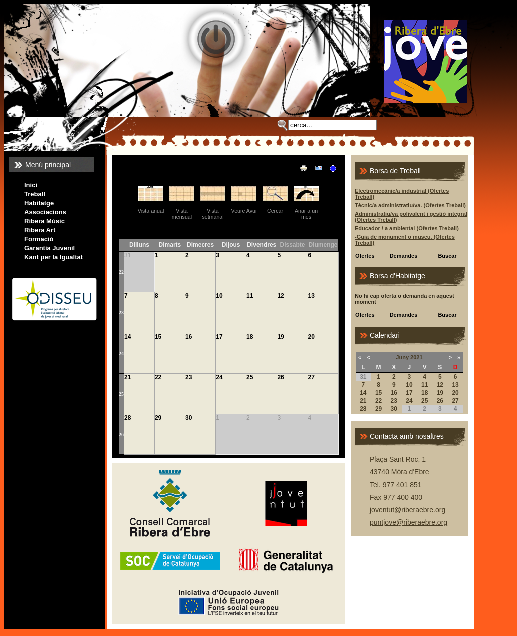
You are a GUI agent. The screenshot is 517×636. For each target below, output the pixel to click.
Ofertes (365, 256)
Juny (402, 357)
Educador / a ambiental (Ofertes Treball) (407, 228)
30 (188, 417)
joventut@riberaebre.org (407, 510)
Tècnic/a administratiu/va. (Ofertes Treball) (410, 205)
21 (127, 377)
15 (158, 336)
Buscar (447, 256)
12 (280, 295)
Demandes (404, 256)
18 (249, 336)
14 (127, 336)
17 (219, 336)
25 (121, 394)
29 (158, 417)
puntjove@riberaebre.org (408, 522)
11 (249, 295)
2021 (416, 357)
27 (311, 377)
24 (121, 353)
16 (188, 336)
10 (219, 295)
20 (311, 336)
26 (280, 377)
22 (121, 272)
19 (280, 336)
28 (127, 417)
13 (311, 295)
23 (121, 312)
